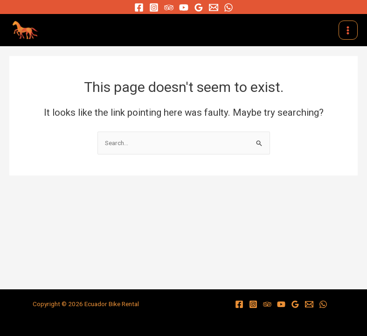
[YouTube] (183, 7)
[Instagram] (154, 7)
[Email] (213, 7)
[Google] (198, 7)
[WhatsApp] (228, 7)
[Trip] (168, 7)
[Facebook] (139, 7)
